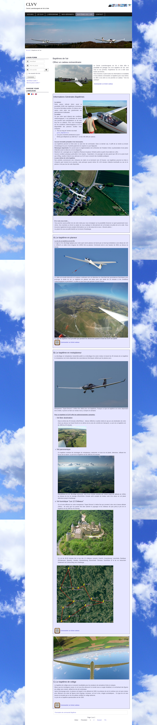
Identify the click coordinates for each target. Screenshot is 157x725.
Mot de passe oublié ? (33, 83)
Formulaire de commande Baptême (65, 712)
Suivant (99, 720)
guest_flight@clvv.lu (63, 132)
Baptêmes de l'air (85, 14)
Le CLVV (40, 14)
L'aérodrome (52, 14)
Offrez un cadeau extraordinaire (67, 62)
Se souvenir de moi (34, 73)
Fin (105, 720)
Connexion (31, 77)
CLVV (31, 4)
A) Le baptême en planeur (65, 237)
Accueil (30, 14)
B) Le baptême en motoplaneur (67, 353)
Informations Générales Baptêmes (68, 97)
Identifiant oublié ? (32, 81)
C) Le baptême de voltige (64, 682)
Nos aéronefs (68, 14)
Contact (99, 14)
